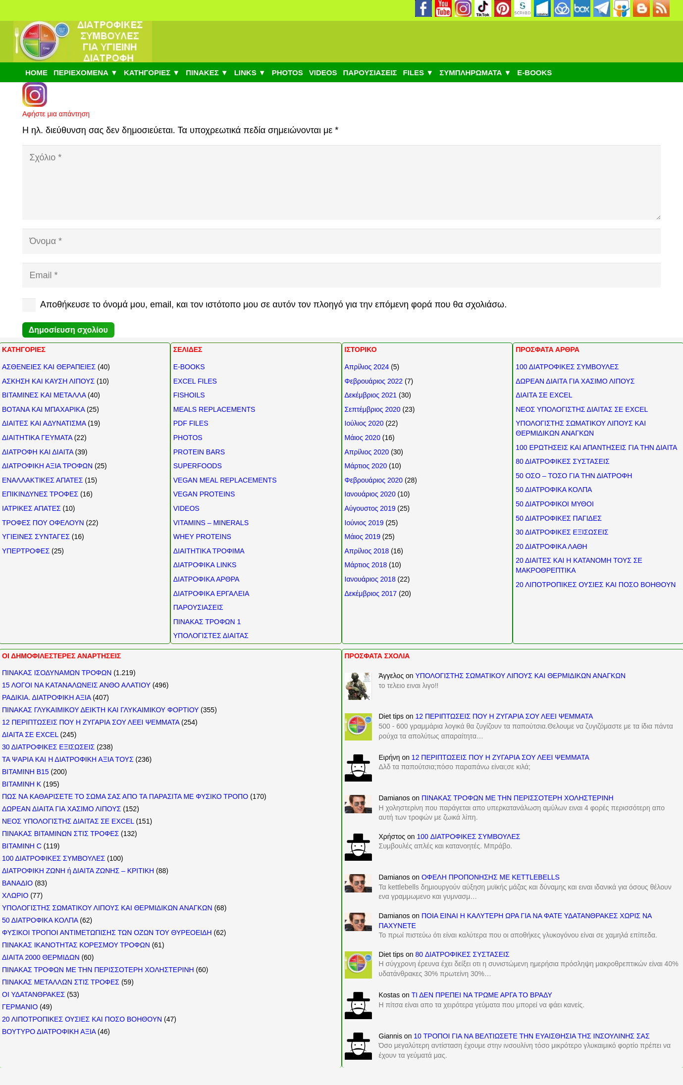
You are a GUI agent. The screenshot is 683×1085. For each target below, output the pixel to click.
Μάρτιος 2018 (366, 565)
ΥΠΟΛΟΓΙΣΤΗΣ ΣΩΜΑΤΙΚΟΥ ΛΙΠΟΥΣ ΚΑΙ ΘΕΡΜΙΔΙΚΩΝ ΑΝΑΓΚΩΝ (107, 908)
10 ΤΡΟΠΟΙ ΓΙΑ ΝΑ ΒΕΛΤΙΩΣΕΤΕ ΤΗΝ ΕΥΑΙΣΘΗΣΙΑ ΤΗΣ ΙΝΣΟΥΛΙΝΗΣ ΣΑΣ (531, 1036)
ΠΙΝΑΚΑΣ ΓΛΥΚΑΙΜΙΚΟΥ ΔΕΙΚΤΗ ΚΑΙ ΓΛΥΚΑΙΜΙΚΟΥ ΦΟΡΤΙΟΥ (100, 710)
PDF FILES (191, 423)
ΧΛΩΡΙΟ (15, 895)
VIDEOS (186, 508)
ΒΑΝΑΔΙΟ (17, 883)
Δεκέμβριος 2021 (371, 395)
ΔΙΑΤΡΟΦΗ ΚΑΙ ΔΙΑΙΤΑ (37, 452)
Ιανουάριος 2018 (370, 579)
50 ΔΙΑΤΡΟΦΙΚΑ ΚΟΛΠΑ (554, 489)
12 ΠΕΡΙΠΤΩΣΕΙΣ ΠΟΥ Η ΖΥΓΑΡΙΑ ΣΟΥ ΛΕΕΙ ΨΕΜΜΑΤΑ (90, 722)
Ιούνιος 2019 (364, 523)
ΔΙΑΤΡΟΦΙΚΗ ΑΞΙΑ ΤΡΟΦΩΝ (47, 466)
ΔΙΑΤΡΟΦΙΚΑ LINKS (205, 565)
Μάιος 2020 (362, 438)
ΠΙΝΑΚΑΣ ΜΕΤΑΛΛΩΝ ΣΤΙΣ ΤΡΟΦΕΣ (60, 982)
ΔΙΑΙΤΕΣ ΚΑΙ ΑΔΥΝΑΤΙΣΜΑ (44, 423)
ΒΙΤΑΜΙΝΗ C (22, 846)
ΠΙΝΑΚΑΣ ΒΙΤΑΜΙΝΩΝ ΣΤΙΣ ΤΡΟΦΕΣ (60, 834)
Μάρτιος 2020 (366, 466)
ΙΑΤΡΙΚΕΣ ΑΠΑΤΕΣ (31, 508)
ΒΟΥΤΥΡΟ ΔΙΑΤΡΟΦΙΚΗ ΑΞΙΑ (49, 1032)
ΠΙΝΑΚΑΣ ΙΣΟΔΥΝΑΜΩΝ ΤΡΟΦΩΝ (56, 673)
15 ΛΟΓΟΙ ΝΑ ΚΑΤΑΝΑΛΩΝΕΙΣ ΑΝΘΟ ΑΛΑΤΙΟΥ (76, 685)
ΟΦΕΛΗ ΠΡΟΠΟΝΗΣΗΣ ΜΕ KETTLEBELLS (490, 877)
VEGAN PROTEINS (204, 494)
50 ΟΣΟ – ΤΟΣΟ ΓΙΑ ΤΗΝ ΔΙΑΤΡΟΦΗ (574, 476)
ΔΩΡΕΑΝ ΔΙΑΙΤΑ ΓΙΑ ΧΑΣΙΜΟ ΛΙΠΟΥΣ (575, 381)
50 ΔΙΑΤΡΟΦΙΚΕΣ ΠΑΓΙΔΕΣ (559, 518)
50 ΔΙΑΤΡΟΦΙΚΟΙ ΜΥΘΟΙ (555, 504)
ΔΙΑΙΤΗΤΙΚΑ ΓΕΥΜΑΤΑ (37, 438)
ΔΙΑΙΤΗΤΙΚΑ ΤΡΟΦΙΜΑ (209, 551)
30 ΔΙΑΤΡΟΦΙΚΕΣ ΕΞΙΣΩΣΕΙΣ (562, 532)
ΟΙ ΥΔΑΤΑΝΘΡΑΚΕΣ (33, 994)
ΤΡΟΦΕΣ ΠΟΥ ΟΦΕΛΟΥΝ (43, 523)
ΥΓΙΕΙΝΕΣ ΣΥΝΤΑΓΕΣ (36, 537)
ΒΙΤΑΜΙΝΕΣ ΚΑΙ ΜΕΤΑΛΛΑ (44, 395)
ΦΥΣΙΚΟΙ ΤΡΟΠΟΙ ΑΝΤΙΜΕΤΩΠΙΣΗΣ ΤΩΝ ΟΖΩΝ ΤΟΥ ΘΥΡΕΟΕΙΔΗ (107, 933)
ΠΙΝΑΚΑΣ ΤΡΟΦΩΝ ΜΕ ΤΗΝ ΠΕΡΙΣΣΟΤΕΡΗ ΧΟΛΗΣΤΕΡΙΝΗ (98, 970)
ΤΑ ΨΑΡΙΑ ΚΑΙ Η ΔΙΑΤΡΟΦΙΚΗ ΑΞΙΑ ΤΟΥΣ (68, 759)
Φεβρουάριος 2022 (374, 381)
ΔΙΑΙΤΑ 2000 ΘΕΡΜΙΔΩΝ (41, 957)
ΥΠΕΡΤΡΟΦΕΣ (26, 551)
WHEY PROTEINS (202, 537)
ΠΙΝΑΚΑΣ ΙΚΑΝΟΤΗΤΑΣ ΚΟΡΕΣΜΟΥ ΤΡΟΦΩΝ (76, 945)
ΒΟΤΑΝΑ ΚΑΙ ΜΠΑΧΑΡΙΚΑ (43, 409)
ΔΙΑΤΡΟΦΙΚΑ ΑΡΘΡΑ (206, 579)
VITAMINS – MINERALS (211, 523)
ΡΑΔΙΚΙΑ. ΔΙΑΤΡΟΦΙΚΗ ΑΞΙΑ (46, 697)
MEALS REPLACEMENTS (214, 409)
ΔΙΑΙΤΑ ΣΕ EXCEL (544, 395)
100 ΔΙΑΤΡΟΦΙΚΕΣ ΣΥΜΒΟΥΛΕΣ (567, 367)
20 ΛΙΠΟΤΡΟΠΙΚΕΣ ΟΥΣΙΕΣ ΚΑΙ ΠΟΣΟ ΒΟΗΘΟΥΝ (596, 585)
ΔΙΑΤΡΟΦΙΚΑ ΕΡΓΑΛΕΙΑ (211, 593)
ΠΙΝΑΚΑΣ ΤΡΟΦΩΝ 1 (207, 622)
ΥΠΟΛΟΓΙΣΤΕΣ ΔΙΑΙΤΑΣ (211, 636)
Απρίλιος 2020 (367, 452)
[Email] (341, 275)
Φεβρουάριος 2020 (374, 480)
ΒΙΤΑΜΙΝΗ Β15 (25, 772)
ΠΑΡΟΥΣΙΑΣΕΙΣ (198, 607)
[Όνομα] (341, 241)
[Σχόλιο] (341, 182)
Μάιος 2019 (362, 537)
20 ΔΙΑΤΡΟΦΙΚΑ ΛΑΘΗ (551, 546)
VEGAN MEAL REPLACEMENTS (225, 480)
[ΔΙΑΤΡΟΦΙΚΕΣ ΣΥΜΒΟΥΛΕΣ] (82, 41)
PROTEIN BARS (199, 452)
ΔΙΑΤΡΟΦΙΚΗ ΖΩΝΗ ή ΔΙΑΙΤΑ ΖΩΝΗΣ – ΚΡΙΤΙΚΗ (78, 871)
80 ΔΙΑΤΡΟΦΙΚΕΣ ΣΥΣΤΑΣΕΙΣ (562, 461)
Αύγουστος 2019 (370, 508)
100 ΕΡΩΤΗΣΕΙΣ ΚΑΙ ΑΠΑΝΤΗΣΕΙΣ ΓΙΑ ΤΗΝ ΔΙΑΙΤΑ (596, 447)
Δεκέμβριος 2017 (371, 593)
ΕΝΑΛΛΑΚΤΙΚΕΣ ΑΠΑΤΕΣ (42, 480)
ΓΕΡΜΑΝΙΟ (20, 1007)
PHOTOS (188, 438)
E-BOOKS (189, 367)
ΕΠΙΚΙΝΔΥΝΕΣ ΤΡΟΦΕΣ (40, 494)
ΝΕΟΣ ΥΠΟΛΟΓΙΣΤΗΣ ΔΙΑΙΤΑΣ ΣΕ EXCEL (582, 409)
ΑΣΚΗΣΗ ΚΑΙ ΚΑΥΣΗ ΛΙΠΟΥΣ (48, 381)
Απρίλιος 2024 (367, 367)
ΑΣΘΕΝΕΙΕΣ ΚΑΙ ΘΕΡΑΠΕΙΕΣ (49, 367)
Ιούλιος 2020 (364, 423)
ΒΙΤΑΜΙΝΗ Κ (21, 784)
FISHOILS (189, 395)
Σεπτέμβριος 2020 (373, 409)
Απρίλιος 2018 (367, 551)
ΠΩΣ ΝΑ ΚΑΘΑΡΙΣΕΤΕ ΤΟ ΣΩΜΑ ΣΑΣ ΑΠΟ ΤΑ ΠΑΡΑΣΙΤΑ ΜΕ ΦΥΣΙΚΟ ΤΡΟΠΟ (125, 796)
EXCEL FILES (195, 381)
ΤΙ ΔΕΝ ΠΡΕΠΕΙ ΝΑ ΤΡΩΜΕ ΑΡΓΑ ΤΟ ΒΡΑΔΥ (482, 995)
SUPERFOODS (197, 466)
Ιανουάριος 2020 (370, 494)
